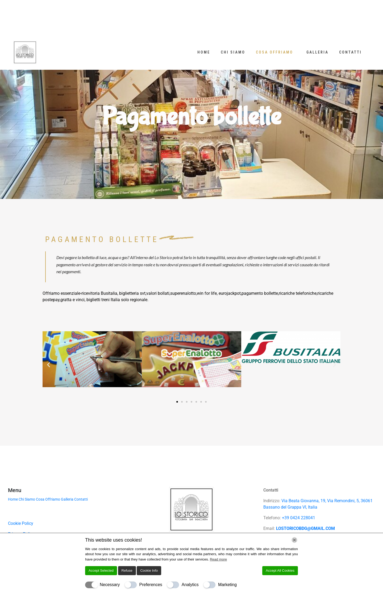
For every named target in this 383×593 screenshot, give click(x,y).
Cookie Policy (20, 523)
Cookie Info (149, 570)
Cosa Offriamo (274, 52)
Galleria (317, 52)
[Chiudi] (294, 540)
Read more (218, 559)
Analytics (190, 584)
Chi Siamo (233, 52)
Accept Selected (101, 570)
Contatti (350, 52)
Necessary (110, 584)
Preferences (150, 584)
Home (203, 52)
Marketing (227, 584)
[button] (48, 364)
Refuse (127, 570)
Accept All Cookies (280, 570)
